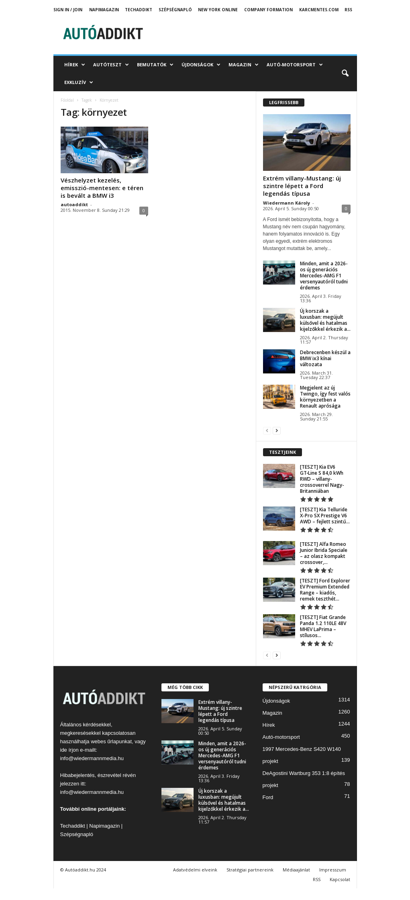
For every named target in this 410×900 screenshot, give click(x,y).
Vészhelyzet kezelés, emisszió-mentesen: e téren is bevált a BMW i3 (102, 187)
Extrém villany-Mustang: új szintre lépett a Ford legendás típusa (302, 185)
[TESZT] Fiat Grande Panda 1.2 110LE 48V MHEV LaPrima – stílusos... (323, 626)
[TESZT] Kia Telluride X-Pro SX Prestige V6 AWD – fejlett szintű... (325, 515)
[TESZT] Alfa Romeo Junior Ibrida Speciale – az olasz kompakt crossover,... (323, 553)
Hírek (74, 65)
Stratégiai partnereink (249, 870)
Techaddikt (72, 826)
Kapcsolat (340, 879)
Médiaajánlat (296, 870)
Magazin (243, 65)
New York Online (218, 9)
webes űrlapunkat (111, 741)
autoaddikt (74, 204)
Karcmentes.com (319, 9)
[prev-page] (267, 430)
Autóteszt (111, 65)
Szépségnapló (175, 9)
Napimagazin (104, 9)
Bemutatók (155, 65)
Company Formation (268, 9)
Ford (268, 797)
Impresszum (332, 870)
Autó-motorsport (295, 65)
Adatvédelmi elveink (195, 870)
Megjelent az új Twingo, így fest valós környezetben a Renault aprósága (325, 396)
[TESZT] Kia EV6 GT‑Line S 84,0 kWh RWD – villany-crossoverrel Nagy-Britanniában (322, 478)
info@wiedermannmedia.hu (92, 758)
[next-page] (277, 430)
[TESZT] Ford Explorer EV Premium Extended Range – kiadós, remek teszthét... (325, 589)
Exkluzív (78, 82)
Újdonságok (201, 65)
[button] (345, 73)
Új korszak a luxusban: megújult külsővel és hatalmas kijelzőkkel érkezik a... (325, 320)
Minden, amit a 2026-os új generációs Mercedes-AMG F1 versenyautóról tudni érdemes (324, 275)
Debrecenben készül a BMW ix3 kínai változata (325, 358)
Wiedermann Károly (286, 203)
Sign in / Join (67, 9)
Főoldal (67, 100)
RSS (348, 9)
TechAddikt (138, 9)
